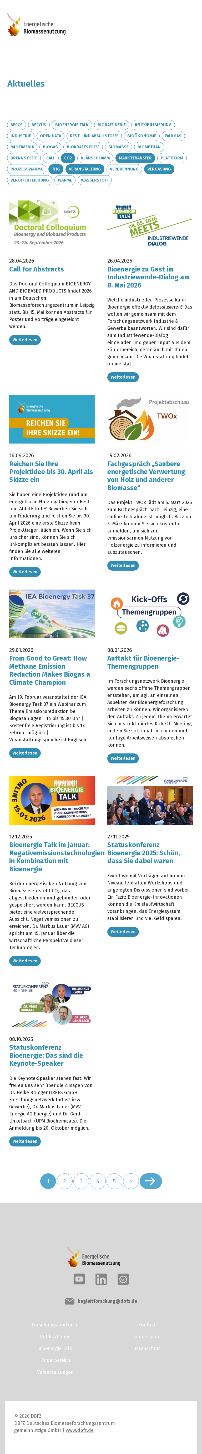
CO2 (68, 157)
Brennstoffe (24, 157)
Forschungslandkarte (55, 1325)
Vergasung (159, 169)
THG (56, 169)
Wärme (65, 180)
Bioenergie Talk (72, 124)
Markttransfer (135, 157)
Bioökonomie (141, 135)
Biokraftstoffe (83, 146)
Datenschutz (147, 1348)
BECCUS (39, 124)
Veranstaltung (85, 169)
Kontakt (147, 1325)
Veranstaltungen (55, 1372)
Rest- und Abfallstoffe (94, 135)
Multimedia (22, 146)
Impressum (146, 1337)
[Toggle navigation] (176, 25)
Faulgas (173, 135)
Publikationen (55, 1337)
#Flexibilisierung (153, 124)
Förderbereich (55, 1360)
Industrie (21, 135)
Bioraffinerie (112, 124)
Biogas (50, 146)
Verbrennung (124, 169)
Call (50, 157)
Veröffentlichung (30, 180)
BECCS (17, 124)
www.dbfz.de (80, 1430)
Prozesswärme (27, 169)
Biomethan (149, 146)
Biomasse (118, 146)
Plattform (172, 157)
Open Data (50, 135)
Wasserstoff (94, 180)
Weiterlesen (25, 339)
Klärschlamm (95, 157)
